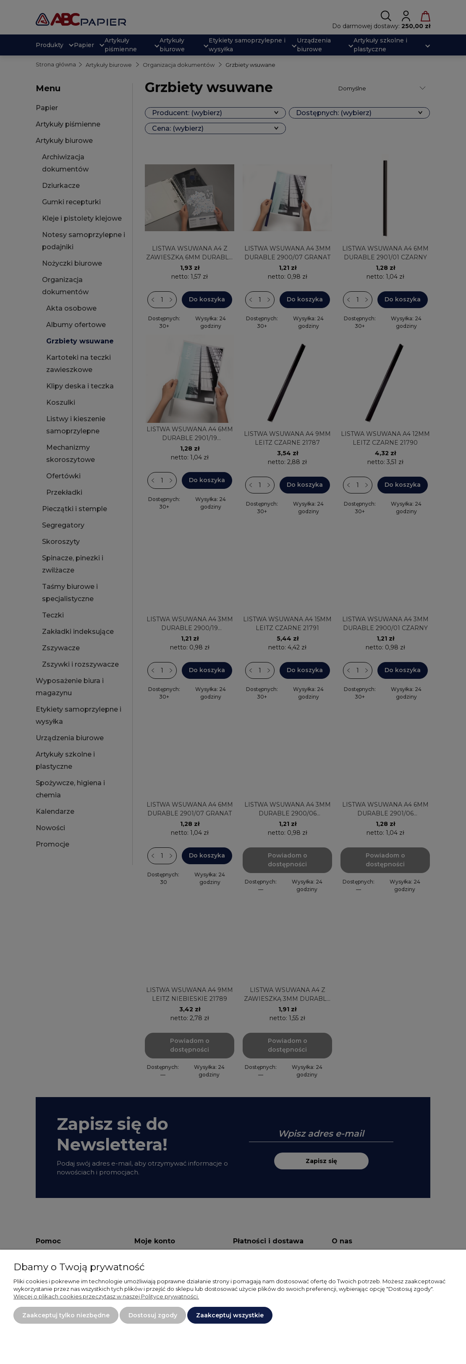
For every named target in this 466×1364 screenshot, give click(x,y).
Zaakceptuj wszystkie (230, 1315)
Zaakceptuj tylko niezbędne (66, 1315)
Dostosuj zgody (152, 1315)
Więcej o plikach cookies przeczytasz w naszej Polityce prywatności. (106, 1296)
